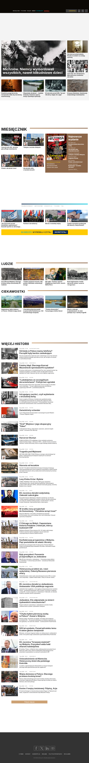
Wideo (34, 10)
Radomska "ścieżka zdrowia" (77, 165)
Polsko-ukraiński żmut (77, 161)
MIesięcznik (14, 129)
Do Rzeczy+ (39, 10)
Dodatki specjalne (52, 167)
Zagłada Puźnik (77, 157)
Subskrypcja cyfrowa (53, 162)
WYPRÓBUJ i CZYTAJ (44, 232)
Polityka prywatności (55, 754)
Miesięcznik (16, 10)
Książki (29, 10)
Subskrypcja (48, 206)
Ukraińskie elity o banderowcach (77, 149)
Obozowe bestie (77, 170)
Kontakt (27, 754)
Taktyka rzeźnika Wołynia (77, 153)
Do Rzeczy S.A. (41, 757)
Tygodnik (23, 10)
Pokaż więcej (29, 702)
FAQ (62, 206)
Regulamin (67, 754)
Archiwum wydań (52, 165)
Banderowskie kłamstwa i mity (77, 144)
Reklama (44, 754)
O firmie (21, 754)
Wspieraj (46, 10)
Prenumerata (51, 164)
